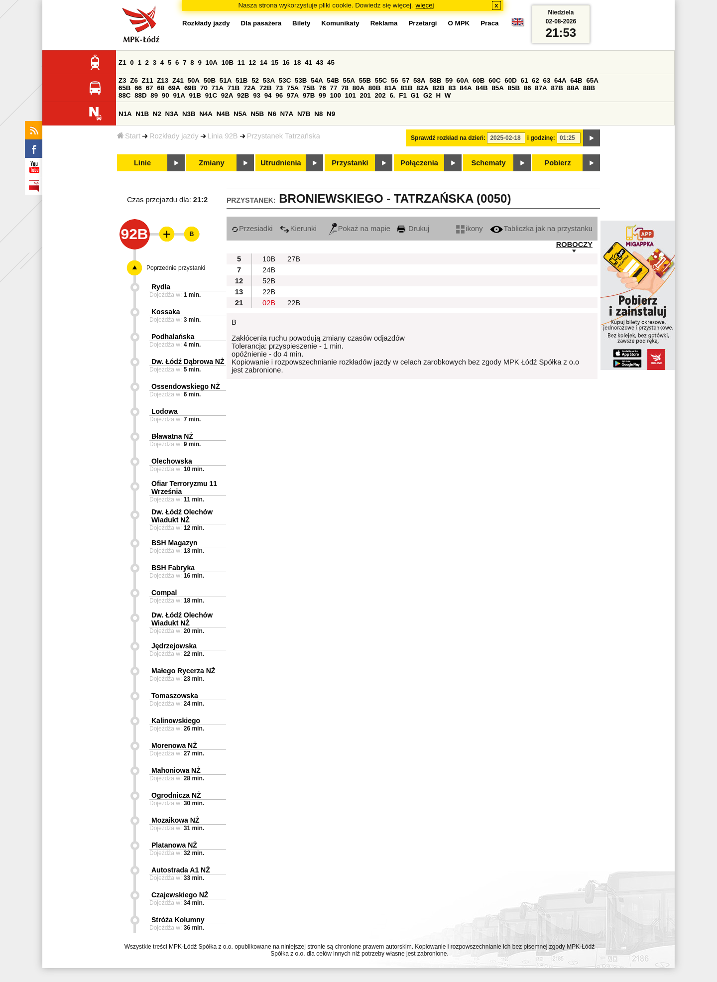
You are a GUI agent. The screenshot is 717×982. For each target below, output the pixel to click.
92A (227, 95)
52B (268, 281)
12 (252, 62)
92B (243, 95)
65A (592, 80)
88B (589, 88)
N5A (240, 114)
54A (317, 80)
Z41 (178, 80)
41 (308, 62)
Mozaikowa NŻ (175, 820)
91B (195, 95)
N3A (172, 114)
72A (249, 88)
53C (285, 80)
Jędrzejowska (174, 646)
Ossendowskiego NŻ (185, 386)
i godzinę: (541, 137)
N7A (287, 114)
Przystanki (350, 163)
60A (463, 80)
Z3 (122, 80)
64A (560, 80)
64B (576, 80)
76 (322, 88)
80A (358, 88)
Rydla (160, 287)
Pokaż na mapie (359, 229)
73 (279, 88)
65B (124, 88)
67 (149, 88)
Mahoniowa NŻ (176, 770)
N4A (206, 114)
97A (293, 95)
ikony (469, 229)
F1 (403, 95)
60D (510, 80)
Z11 (147, 80)
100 (335, 95)
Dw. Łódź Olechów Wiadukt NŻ (182, 516)
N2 (157, 114)
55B (365, 80)
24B (268, 270)
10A (212, 62)
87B (557, 88)
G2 (427, 95)
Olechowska (171, 461)
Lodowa (164, 411)
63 (547, 80)
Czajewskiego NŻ (179, 895)
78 (345, 88)
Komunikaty (340, 23)
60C (494, 80)
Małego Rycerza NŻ (183, 671)
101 (350, 95)
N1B (142, 114)
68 (160, 88)
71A (218, 88)
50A (194, 80)
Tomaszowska (174, 696)
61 (524, 80)
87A (541, 88)
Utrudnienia (280, 163)
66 (138, 88)
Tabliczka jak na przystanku (541, 229)
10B (228, 62)
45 (331, 62)
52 (255, 80)
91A (179, 95)
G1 (415, 95)
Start (128, 136)
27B (293, 259)
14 (263, 62)
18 (297, 62)
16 (286, 62)
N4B (223, 114)
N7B (304, 114)
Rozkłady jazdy (174, 136)
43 (320, 62)
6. (392, 95)
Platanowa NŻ (174, 845)
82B (438, 88)
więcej (425, 5)
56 (394, 80)
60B (478, 80)
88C (124, 95)
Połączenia (419, 163)
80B (374, 88)
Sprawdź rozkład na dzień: (448, 137)
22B (268, 292)
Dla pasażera (261, 23)
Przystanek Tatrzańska (283, 136)
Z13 (162, 80)
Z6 (134, 80)
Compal (164, 593)
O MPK (459, 23)
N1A (125, 114)
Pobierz (558, 163)
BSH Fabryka (173, 568)
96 (279, 95)
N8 (318, 114)
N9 (331, 114)
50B (210, 80)
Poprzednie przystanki (175, 267)
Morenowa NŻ (174, 745)
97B (309, 95)
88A (573, 88)
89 (154, 95)
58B (435, 80)
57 (405, 80)
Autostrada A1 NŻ (180, 870)
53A (269, 80)
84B (481, 88)
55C (381, 80)
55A (349, 80)
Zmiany (211, 163)
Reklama (384, 23)
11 (241, 62)
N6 (272, 114)
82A (422, 88)
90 (165, 95)
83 (452, 88)
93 (256, 95)
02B (268, 303)
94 (268, 95)
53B (301, 80)
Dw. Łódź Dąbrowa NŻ (187, 362)
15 (274, 62)
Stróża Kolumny (178, 920)
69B (190, 88)
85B (514, 88)
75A (293, 88)
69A (174, 88)
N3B (189, 114)
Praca (489, 23)
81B (406, 88)
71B (233, 88)
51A (226, 80)
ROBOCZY (574, 244)
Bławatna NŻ (172, 436)
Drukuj (413, 229)
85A (497, 88)
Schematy (488, 163)
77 (334, 88)
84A (466, 88)
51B (241, 80)
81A (390, 88)
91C (211, 95)
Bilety (301, 23)
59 (449, 80)
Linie (142, 163)
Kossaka (165, 312)
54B (333, 80)
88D (140, 95)
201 (365, 95)
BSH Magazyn (174, 543)
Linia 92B (223, 136)
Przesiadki (252, 229)
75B (309, 88)
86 (527, 88)
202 (379, 95)
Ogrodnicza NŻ (176, 795)
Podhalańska (172, 337)
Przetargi (422, 23)
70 (204, 88)
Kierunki (298, 229)
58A (419, 80)
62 (535, 80)
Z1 (122, 62)
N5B (257, 114)
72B (265, 88)
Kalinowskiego (175, 721)
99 (322, 95)
